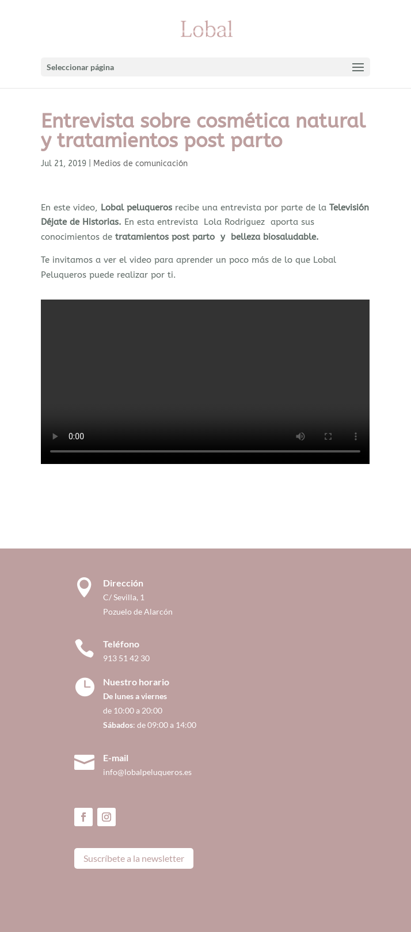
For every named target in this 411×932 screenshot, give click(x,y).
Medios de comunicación (140, 163)
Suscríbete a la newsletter (133, 858)
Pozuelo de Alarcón (138, 611)
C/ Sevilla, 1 (126, 597)
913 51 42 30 (126, 658)
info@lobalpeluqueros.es (147, 772)
